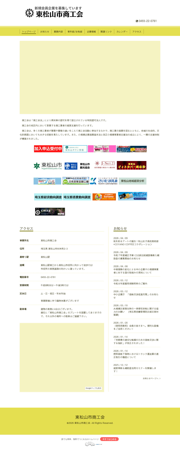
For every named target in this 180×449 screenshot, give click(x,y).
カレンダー (122, 31)
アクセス (136, 31)
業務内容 (58, 31)
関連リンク (106, 31)
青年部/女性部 (75, 31)
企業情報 (91, 31)
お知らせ (44, 31)
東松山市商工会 (90, 417)
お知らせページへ (151, 378)
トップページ (29, 31)
